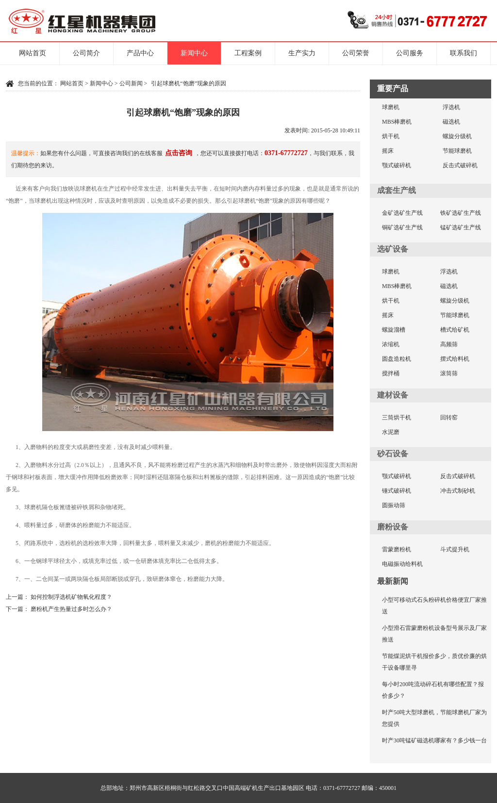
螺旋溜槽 (393, 329)
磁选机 (451, 121)
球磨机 (390, 107)
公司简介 (86, 53)
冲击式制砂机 (457, 490)
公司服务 (409, 53)
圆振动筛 (393, 505)
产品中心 (140, 53)
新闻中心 (194, 53)
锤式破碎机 (396, 490)
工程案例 (248, 53)
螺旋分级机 (457, 136)
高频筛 (449, 344)
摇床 (388, 150)
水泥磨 (390, 432)
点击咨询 (178, 153)
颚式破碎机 (396, 165)
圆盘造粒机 (396, 358)
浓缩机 (390, 344)
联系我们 (463, 53)
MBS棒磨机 (397, 121)
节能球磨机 (457, 150)
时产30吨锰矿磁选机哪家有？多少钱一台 (434, 740)
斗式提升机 (454, 549)
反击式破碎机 (460, 165)
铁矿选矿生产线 (460, 212)
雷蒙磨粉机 (396, 549)
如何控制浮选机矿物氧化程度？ (71, 597)
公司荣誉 (355, 53)
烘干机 (390, 136)
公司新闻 (131, 83)
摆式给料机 (454, 358)
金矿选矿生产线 (402, 212)
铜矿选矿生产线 (402, 227)
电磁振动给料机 (402, 564)
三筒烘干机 (396, 417)
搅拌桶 (390, 373)
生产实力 (301, 53)
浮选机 (451, 107)
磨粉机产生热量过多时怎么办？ (71, 609)
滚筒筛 (449, 373)
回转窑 (449, 417)
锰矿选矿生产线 (460, 227)
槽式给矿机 (454, 329)
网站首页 (32, 53)
